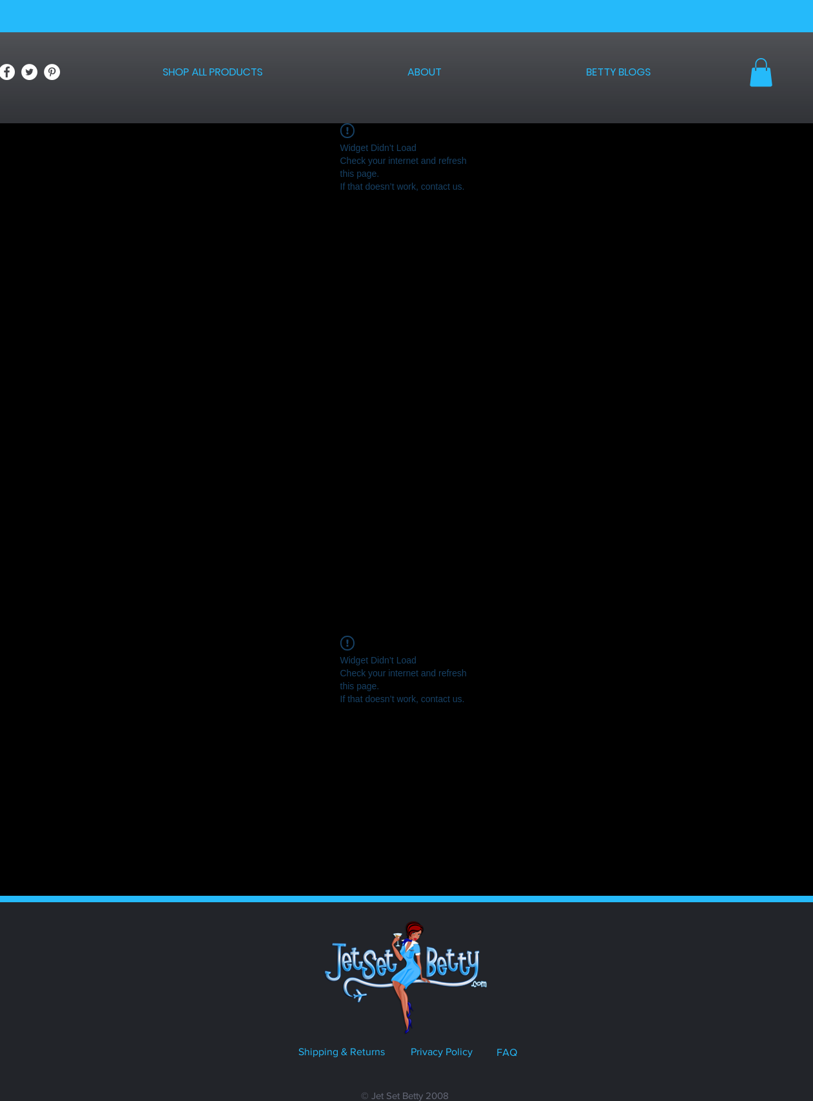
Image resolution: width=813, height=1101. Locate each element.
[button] (761, 72)
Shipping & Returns (341, 1051)
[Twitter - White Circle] (29, 72)
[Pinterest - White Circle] (52, 72)
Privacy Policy (442, 1051)
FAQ (507, 1052)
